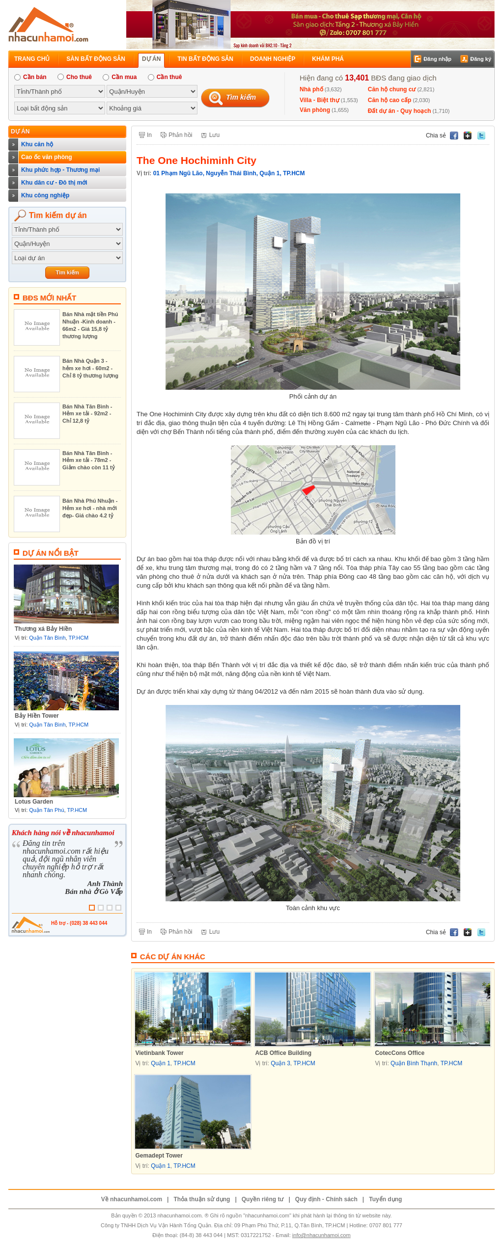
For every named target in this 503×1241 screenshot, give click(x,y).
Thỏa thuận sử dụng (201, 1199)
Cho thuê (74, 77)
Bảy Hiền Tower (37, 715)
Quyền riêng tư (263, 1199)
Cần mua (120, 77)
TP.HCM (79, 638)
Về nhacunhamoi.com (131, 1199)
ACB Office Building (283, 1053)
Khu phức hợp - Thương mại (60, 169)
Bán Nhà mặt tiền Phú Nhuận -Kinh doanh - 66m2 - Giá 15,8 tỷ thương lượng (90, 325)
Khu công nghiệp (45, 195)
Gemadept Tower (158, 1155)
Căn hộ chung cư (392, 89)
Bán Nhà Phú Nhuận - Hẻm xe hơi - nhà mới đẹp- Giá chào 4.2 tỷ (89, 508)
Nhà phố (311, 89)
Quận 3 (280, 1063)
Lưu (214, 135)
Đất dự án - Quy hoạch (399, 111)
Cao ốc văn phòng (46, 157)
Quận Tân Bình (47, 638)
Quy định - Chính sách (326, 1199)
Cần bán (30, 77)
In (149, 135)
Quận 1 (269, 173)
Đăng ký (480, 59)
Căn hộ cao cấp (390, 100)
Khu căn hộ (37, 144)
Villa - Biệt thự (319, 100)
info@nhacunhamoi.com (321, 1235)
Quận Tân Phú (46, 810)
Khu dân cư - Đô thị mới (54, 182)
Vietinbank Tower (159, 1053)
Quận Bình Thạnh (414, 1063)
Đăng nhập (437, 59)
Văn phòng (315, 110)
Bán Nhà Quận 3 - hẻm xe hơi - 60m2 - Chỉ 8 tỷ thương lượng (90, 368)
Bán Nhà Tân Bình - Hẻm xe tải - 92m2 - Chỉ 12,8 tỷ (87, 414)
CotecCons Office (399, 1053)
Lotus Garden (34, 801)
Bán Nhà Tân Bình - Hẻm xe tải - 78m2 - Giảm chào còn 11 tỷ (88, 460)
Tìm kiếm (241, 97)
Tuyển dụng (385, 1199)
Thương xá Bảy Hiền (43, 628)
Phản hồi (180, 135)
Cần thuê (165, 77)
